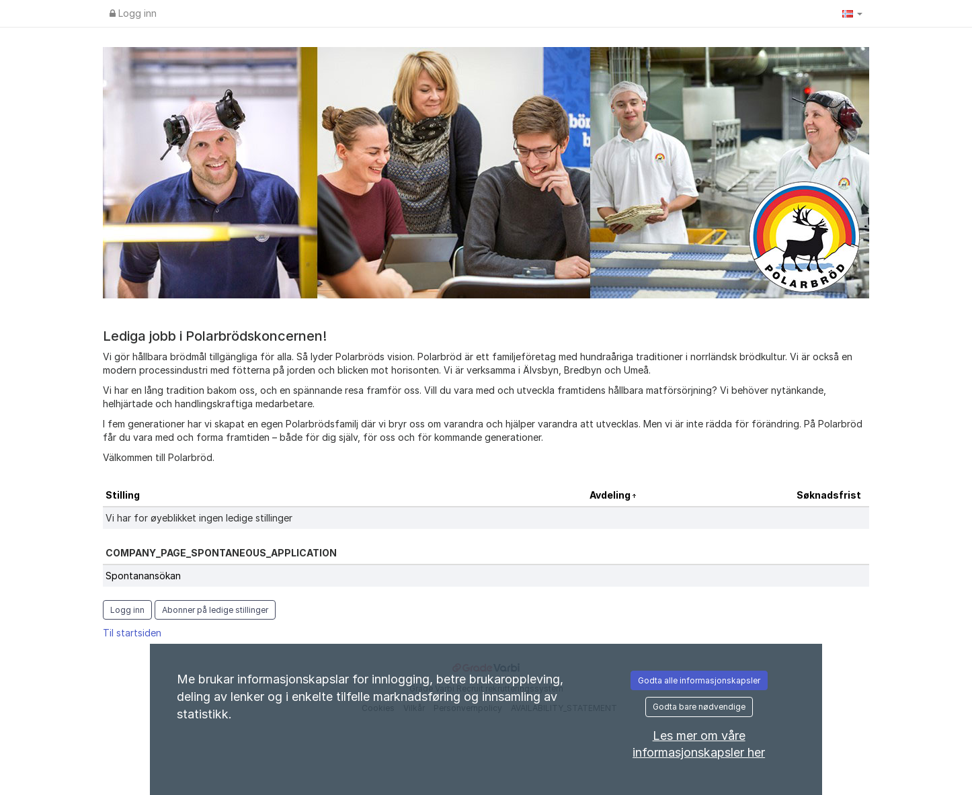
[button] (852, 13)
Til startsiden (132, 632)
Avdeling (611, 495)
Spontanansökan (143, 575)
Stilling (123, 495)
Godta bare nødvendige (699, 707)
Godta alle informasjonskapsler (699, 680)
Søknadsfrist (829, 495)
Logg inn (133, 13)
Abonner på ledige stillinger (215, 610)
